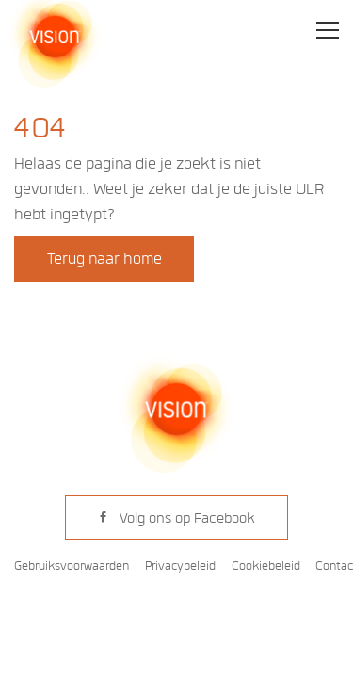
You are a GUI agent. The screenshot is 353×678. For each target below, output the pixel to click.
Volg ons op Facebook (176, 517)
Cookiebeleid (266, 565)
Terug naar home (104, 259)
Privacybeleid (180, 565)
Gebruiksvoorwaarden (71, 565)
